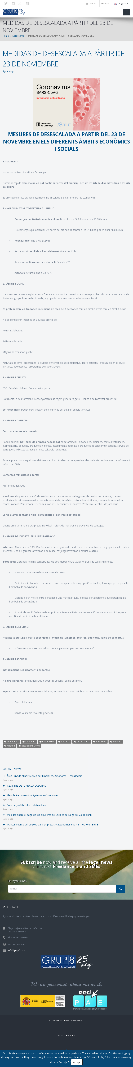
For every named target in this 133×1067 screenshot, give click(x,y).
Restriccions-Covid (29, 745)
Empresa (115, 741)
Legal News (18, 35)
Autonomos (11, 741)
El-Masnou (99, 741)
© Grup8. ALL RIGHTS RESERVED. (66, 1020)
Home (6, 35)
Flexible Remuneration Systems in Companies (30, 795)
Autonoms (29, 741)
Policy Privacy (66, 1035)
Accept (77, 1062)
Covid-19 (64, 741)
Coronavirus (46, 741)
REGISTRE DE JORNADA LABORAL (24, 785)
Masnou (9, 745)
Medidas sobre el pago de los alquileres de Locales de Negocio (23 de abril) (47, 814)
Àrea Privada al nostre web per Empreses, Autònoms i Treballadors (42, 776)
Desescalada (81, 741)
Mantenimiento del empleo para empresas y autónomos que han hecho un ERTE (50, 824)
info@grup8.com (16, 950)
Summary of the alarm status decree (25, 805)
